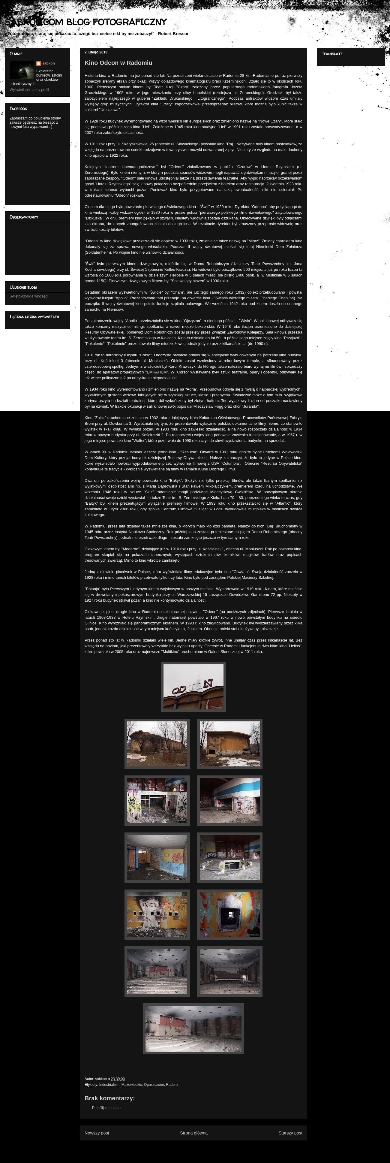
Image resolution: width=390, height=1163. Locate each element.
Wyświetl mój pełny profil (29, 90)
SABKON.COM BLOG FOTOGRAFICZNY (85, 22)
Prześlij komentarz (107, 1108)
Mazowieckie (132, 1085)
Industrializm (109, 1085)
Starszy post (290, 1133)
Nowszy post (97, 1133)
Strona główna (194, 1133)
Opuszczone (154, 1085)
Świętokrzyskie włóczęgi (29, 296)
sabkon (48, 63)
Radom (172, 1085)
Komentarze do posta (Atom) (203, 1148)
